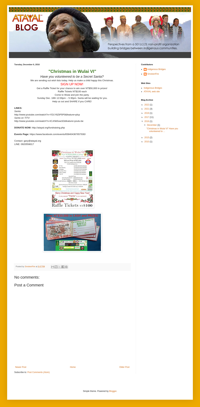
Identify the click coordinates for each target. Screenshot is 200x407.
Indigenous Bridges (156, 69)
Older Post (124, 367)
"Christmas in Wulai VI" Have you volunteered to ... (162, 129)
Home (73, 367)
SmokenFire (153, 74)
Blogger (112, 391)
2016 (147, 121)
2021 (147, 109)
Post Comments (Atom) (38, 372)
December (152, 125)
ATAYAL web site (152, 91)
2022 (147, 104)
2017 (147, 117)
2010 (147, 141)
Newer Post (20, 367)
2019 (147, 113)
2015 (147, 137)
